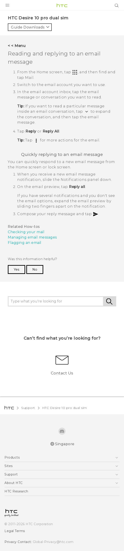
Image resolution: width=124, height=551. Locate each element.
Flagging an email (24, 243)
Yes (16, 269)
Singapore (64, 444)
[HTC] (62, 5)
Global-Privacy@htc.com (53, 542)
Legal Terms (14, 531)
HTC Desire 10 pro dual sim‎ (64, 408)
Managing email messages (32, 237)
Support (28, 408)
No (34, 269)
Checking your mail (26, 232)
